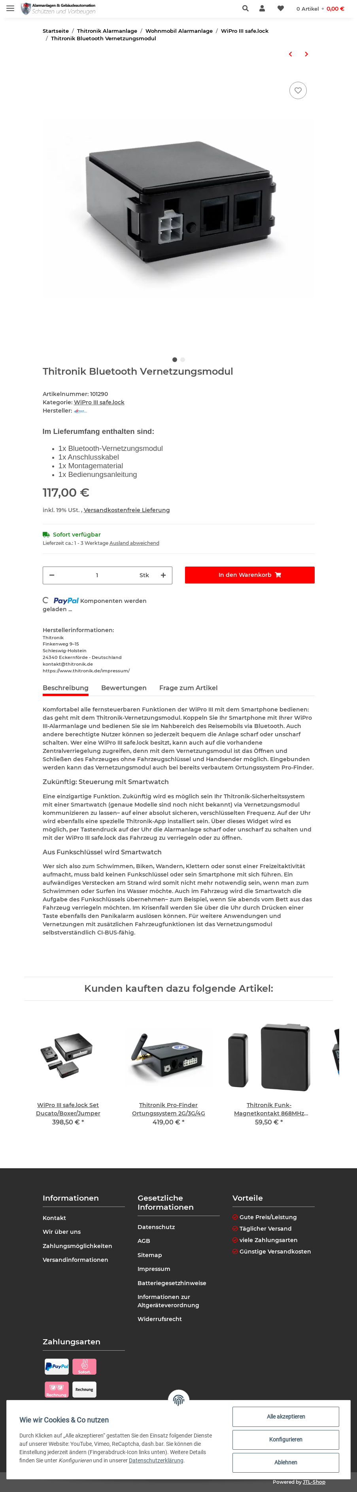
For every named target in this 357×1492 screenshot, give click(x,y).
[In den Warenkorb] (250, 575)
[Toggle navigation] (10, 5)
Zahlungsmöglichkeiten (77, 1246)
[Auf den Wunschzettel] (298, 90)
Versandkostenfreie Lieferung (127, 510)
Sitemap (150, 1255)
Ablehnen (285, 1462)
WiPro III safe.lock (99, 402)
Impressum (154, 1268)
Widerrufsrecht (160, 1319)
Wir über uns (62, 1231)
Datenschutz (156, 1227)
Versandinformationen (75, 1259)
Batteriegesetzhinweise (172, 1283)
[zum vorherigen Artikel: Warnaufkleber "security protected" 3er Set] (290, 54)
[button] (247, 9)
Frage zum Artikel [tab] (188, 688)
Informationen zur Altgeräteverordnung (168, 1301)
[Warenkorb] (320, 9)
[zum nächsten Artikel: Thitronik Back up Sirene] (306, 54)
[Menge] (97, 575)
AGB (144, 1240)
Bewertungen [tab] (124, 688)
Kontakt (54, 1218)
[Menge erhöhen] (163, 575)
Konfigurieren (285, 1439)
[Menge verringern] (51, 575)
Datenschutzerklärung (156, 1460)
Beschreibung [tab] (66, 688)
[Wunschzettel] (280, 9)
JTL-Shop (314, 1482)
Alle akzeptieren (286, 1416)
